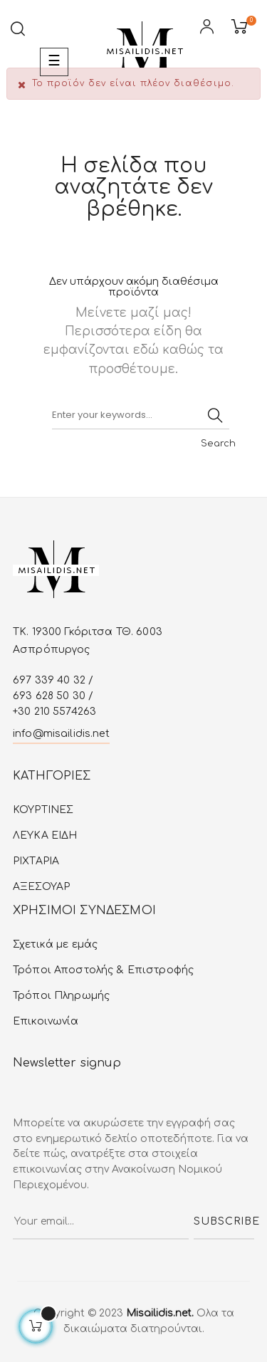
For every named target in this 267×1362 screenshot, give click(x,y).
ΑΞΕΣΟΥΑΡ (41, 886)
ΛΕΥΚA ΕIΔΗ (45, 835)
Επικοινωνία (46, 1021)
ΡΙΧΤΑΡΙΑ (36, 861)
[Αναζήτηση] (140, 415)
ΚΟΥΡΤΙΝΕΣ (43, 810)
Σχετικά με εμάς (55, 944)
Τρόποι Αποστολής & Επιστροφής (103, 970)
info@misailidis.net (61, 733)
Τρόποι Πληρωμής (61, 995)
